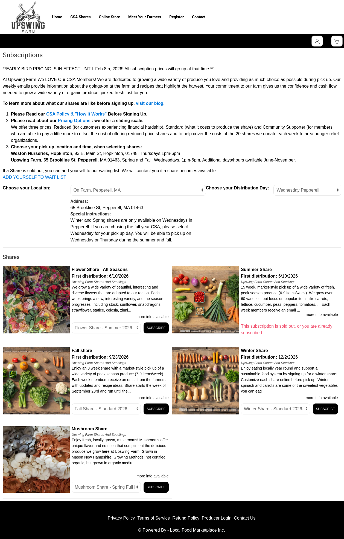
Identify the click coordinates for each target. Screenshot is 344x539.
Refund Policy (185, 518)
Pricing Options (74, 120)
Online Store (109, 17)
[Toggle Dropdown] (317, 41)
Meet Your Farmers (144, 17)
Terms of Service (153, 518)
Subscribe (156, 328)
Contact (198, 17)
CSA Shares (80, 17)
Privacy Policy (121, 518)
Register (176, 17)
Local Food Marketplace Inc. (197, 530)
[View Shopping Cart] (337, 41)
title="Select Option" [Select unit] (106, 327)
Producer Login (217, 518)
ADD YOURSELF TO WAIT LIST (34, 177)
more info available (152, 317)
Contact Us (244, 518)
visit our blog (149, 103)
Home (57, 17)
